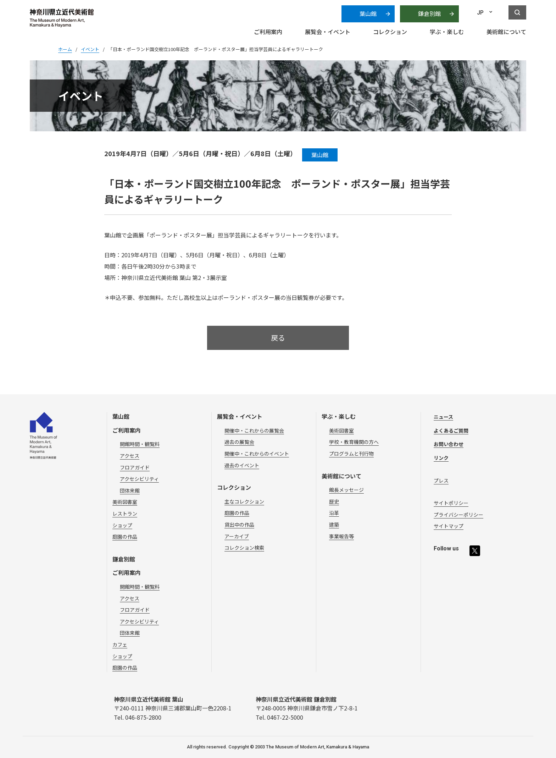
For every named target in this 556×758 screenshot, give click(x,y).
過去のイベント (241, 465)
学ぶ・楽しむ (339, 416)
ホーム (65, 49)
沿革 (334, 512)
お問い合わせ (448, 443)
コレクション (234, 487)
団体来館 (130, 490)
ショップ (122, 525)
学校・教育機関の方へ (354, 441)
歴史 (334, 501)
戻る (278, 338)
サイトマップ (448, 525)
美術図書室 (124, 501)
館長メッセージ (346, 489)
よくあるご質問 (451, 430)
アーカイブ (236, 536)
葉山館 (368, 13)
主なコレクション (244, 501)
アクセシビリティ (139, 478)
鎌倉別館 (429, 13)
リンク (441, 457)
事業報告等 (341, 536)
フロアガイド (135, 467)
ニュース (443, 416)
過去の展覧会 (239, 441)
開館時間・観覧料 (140, 443)
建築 (334, 524)
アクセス (129, 455)
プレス (441, 480)
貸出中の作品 (239, 524)
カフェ (119, 644)
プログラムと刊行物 (351, 453)
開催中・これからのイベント (256, 453)
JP (480, 12)
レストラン (124, 513)
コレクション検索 (244, 547)
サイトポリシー (451, 502)
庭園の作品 (124, 536)
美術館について (341, 476)
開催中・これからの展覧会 (254, 430)
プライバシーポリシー (458, 514)
